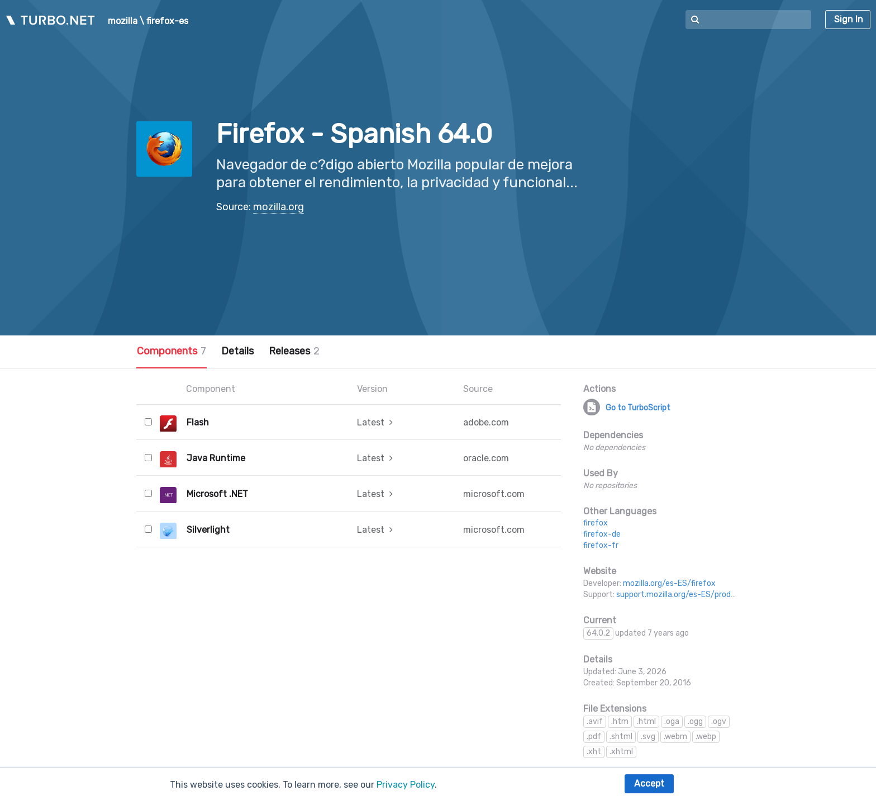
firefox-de (602, 534)
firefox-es (167, 21)
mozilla (122, 21)
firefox (595, 523)
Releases (294, 351)
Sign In (848, 19)
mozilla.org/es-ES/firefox (669, 583)
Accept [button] (649, 783)
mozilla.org (278, 207)
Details (237, 351)
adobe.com (486, 422)
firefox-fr (600, 545)
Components (171, 351)
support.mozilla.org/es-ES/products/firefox (696, 594)
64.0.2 (598, 633)
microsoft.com (494, 494)
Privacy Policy (406, 784)
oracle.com (486, 458)
